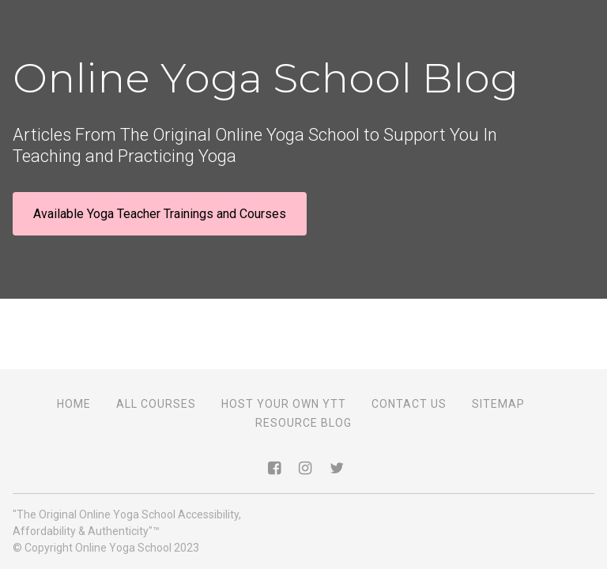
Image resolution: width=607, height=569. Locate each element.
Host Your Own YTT (283, 404)
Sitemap (498, 404)
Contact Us (409, 404)
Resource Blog (303, 422)
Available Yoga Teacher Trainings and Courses (159, 213)
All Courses (156, 404)
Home (74, 404)
